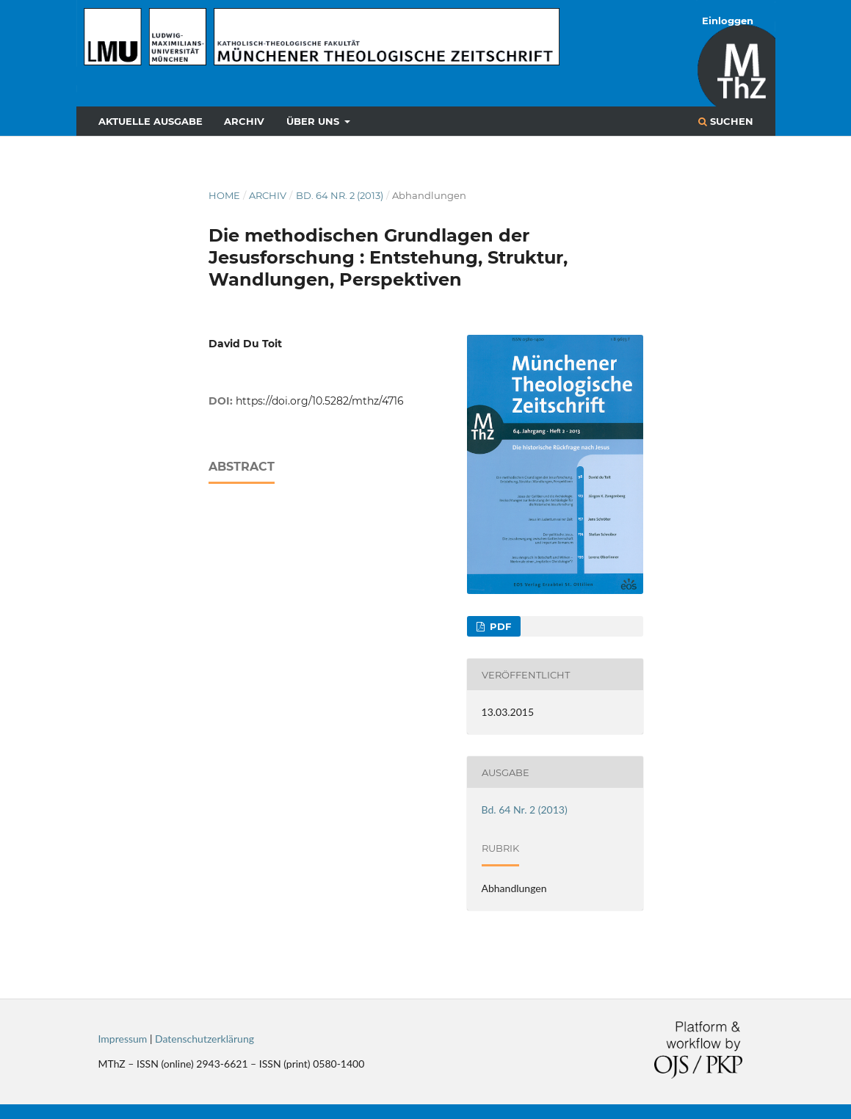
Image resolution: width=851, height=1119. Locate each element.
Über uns (314, 121)
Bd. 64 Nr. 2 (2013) (339, 195)
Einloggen (727, 20)
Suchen (725, 121)
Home (224, 195)
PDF (499, 626)
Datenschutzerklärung (204, 1038)
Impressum (123, 1038)
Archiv (244, 121)
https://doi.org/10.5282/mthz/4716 (320, 401)
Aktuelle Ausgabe (150, 121)
